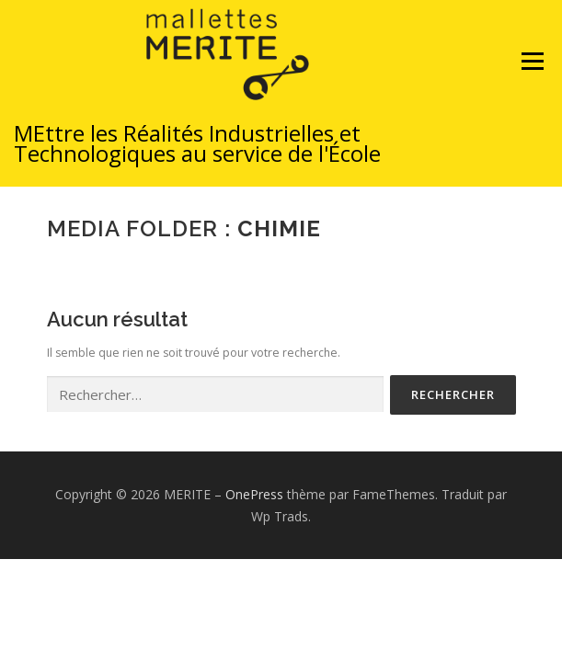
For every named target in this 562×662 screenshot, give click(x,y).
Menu (531, 78)
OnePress (254, 494)
